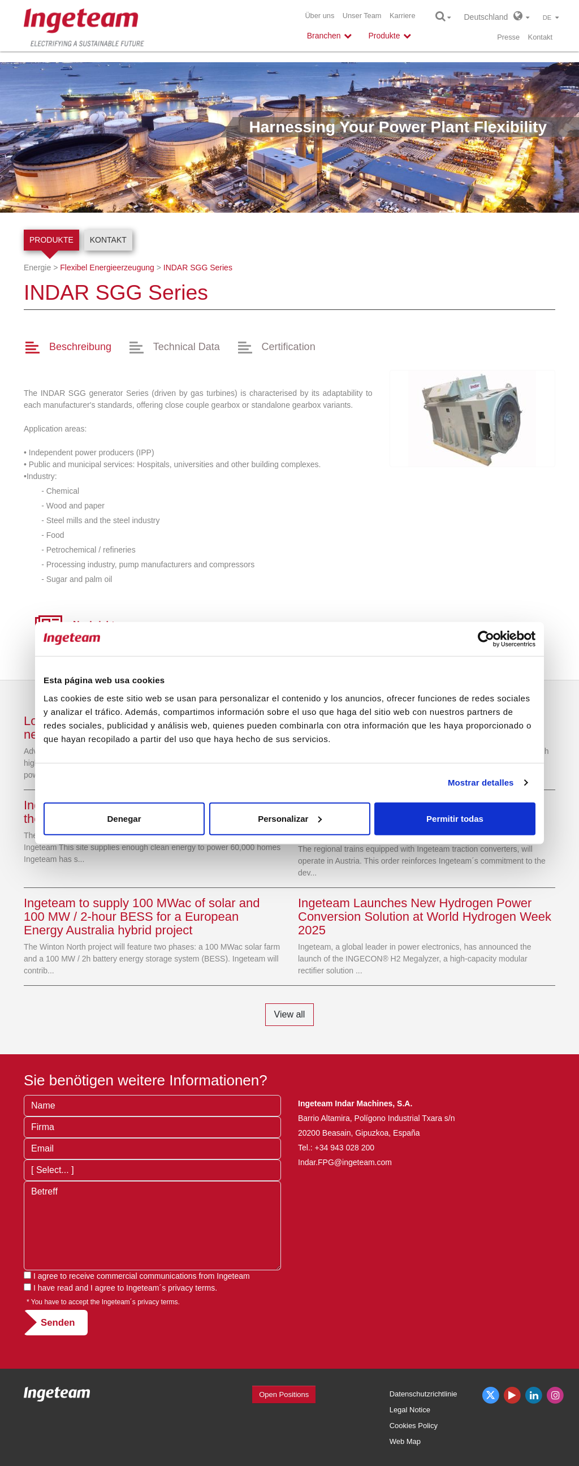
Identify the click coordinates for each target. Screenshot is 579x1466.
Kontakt (540, 37)
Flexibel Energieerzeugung (107, 267)
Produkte (51, 239)
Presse (508, 37)
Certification (289, 346)
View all (289, 1014)
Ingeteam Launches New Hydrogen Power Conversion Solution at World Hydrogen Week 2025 (424, 916)
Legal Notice (410, 1409)
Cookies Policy (414, 1425)
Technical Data (186, 346)
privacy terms (191, 1287)
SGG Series (197, 267)
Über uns (319, 15)
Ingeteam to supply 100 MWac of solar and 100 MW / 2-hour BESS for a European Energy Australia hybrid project (142, 916)
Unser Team (362, 15)
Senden (58, 1322)
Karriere (403, 15)
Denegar (124, 818)
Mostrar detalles (481, 782)
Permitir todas (454, 818)
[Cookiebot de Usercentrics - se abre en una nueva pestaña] (486, 639)
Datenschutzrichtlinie (423, 1394)
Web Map (405, 1441)
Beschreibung (80, 346)
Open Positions (284, 1394)
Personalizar (290, 818)
